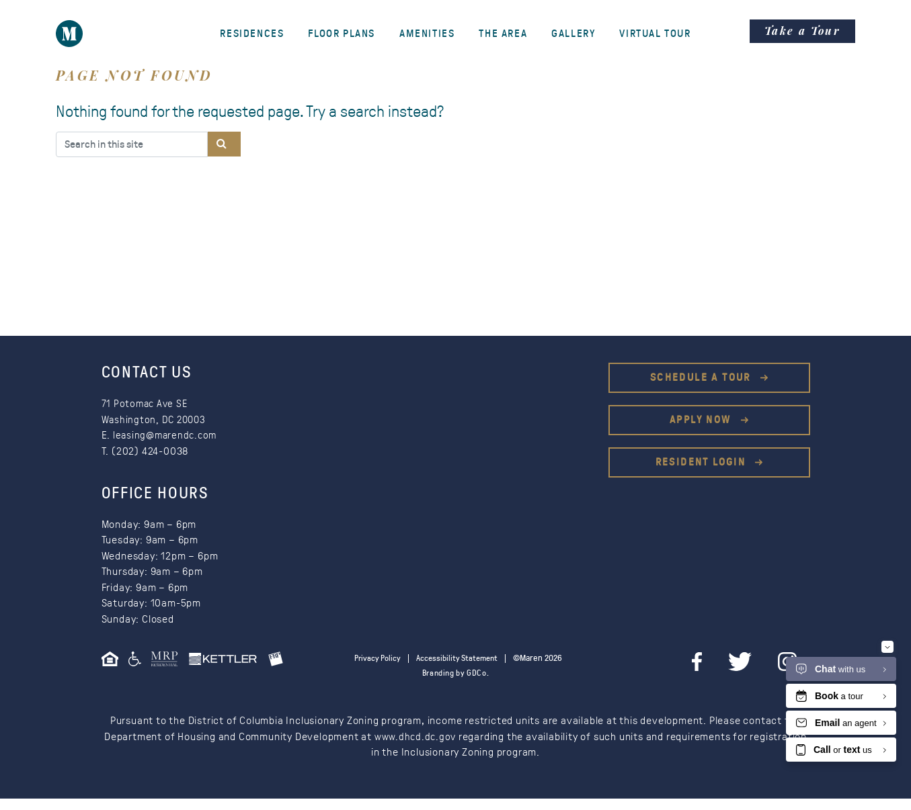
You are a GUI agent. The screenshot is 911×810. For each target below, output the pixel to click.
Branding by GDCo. (455, 685)
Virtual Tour (654, 34)
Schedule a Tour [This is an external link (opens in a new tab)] (702, 377)
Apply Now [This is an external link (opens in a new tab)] (702, 420)
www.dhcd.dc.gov (415, 748)
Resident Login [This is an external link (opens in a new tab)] (703, 462)
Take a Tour (802, 31)
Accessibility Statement (484, 659)
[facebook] (723, 661)
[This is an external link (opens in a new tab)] (169, 664)
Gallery (573, 34)
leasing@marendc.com (167, 435)
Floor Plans (341, 34)
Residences (252, 34)
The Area (503, 34)
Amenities (426, 34)
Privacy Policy (400, 659)
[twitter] (759, 661)
